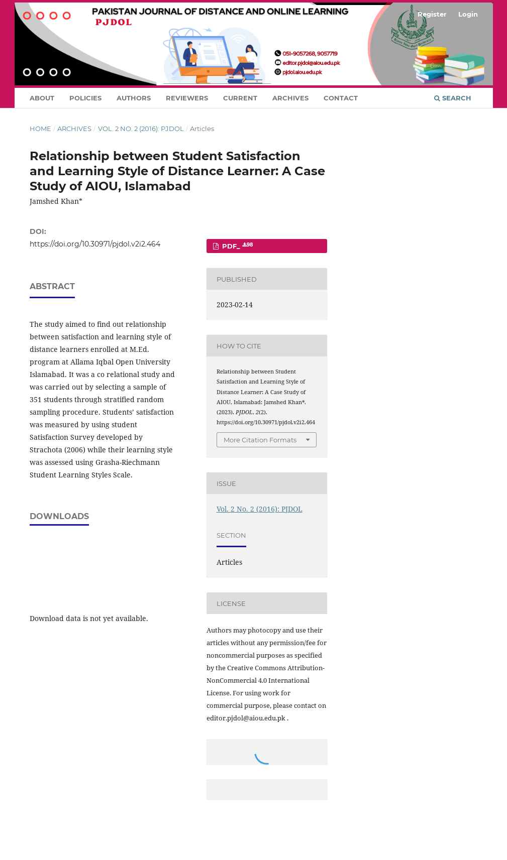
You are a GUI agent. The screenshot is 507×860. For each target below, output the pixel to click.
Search (452, 98)
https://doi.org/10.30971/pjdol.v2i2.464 (95, 244)
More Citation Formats (260, 440)
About (42, 98)
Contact (341, 98)
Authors (134, 98)
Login (468, 14)
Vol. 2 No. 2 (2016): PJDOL (141, 129)
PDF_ (236, 246)
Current (240, 98)
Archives (290, 98)
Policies (85, 98)
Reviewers (187, 98)
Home (40, 129)
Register (432, 14)
